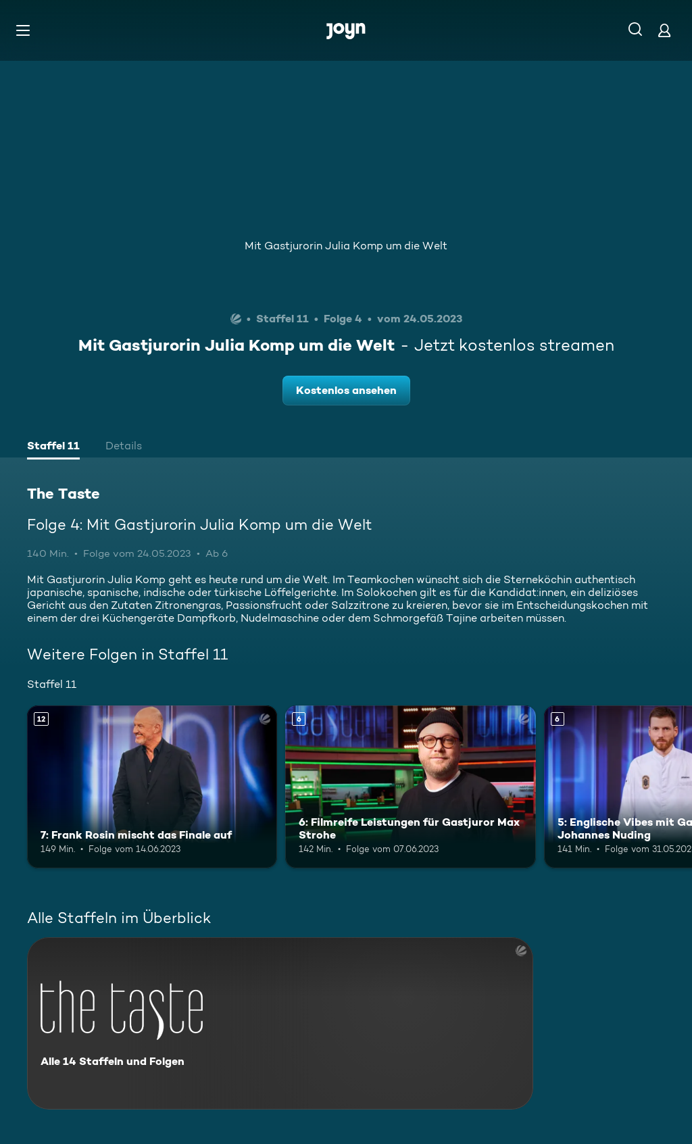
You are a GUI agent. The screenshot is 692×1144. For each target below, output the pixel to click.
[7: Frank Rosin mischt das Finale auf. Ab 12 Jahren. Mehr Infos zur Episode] (152, 786)
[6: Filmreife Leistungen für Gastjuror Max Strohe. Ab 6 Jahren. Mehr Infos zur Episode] (410, 786)
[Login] (664, 30)
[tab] (53, 447)
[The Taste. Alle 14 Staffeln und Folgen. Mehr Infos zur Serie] (280, 1023)
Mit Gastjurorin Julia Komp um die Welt (346, 245)
